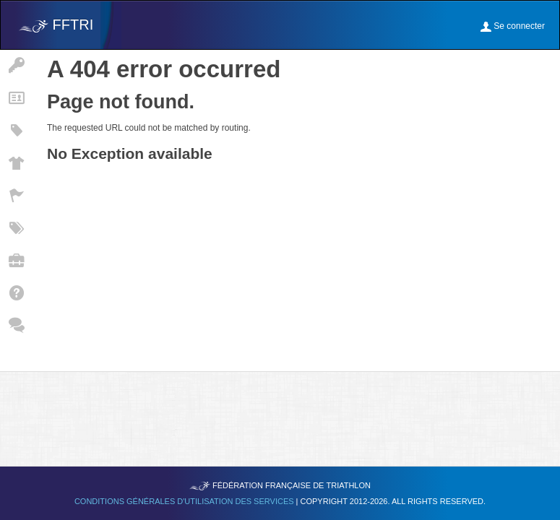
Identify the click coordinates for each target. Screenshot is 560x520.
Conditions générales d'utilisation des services (185, 501)
